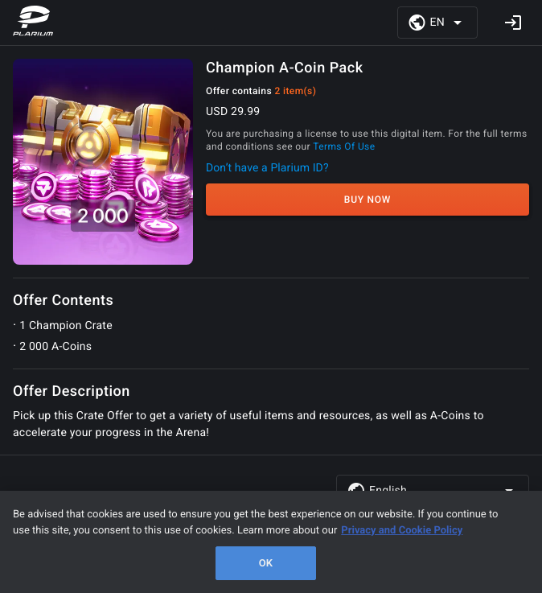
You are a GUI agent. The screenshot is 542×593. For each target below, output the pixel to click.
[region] (271, 542)
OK (266, 563)
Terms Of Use (344, 146)
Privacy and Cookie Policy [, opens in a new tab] (401, 531)
